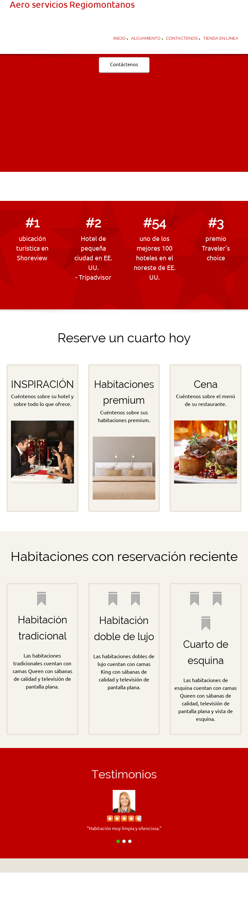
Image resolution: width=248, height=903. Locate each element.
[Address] (136, 186)
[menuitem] (119, 39)
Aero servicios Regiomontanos (72, 4)
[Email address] (124, 186)
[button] (124, 808)
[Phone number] (111, 186)
